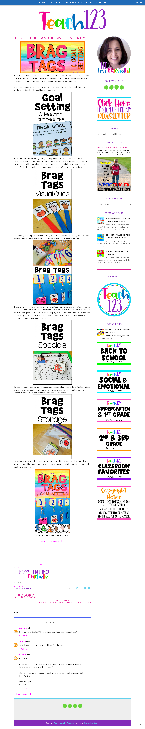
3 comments (18, 586)
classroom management (23, 588)
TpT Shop (55, 2)
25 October (23, 649)
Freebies (101, 2)
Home (42, 2)
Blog (89, 2)
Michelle (22, 655)
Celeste (22, 641)
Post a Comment (23, 694)
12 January (22, 688)
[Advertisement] (114, 540)
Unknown (22, 628)
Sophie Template (67, 723)
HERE (41, 564)
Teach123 (57, 723)
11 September (24, 636)
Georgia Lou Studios (91, 723)
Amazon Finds (73, 2)
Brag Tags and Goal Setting (52, 541)
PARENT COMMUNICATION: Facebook (112, 148)
